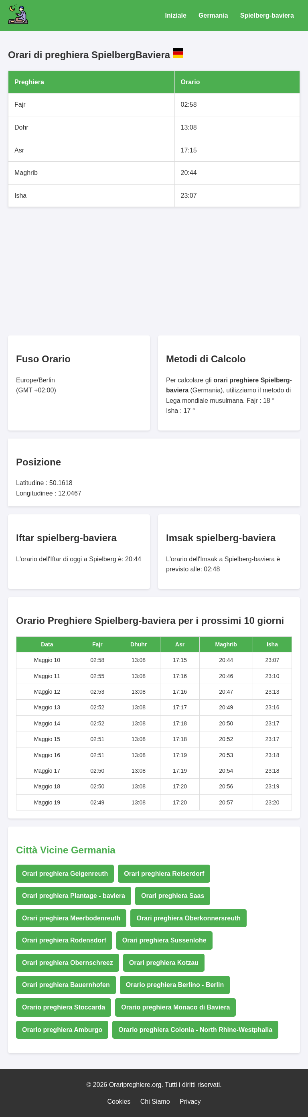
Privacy (190, 1101)
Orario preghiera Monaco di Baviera (175, 1007)
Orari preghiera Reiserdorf (164, 873)
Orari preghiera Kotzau (164, 962)
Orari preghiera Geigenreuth (65, 873)
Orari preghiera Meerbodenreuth (71, 918)
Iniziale (175, 15)
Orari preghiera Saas (172, 895)
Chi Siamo (155, 1101)
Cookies (119, 1101)
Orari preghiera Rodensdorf (64, 940)
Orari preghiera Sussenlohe (164, 940)
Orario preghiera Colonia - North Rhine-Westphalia (195, 1029)
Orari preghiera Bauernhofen (66, 984)
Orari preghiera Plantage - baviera (73, 895)
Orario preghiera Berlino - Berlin (175, 984)
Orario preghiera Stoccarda (63, 1007)
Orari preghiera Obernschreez (67, 962)
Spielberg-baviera (267, 15)
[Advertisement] (154, 271)
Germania (213, 15)
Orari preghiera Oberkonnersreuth (188, 918)
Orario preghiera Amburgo (62, 1029)
